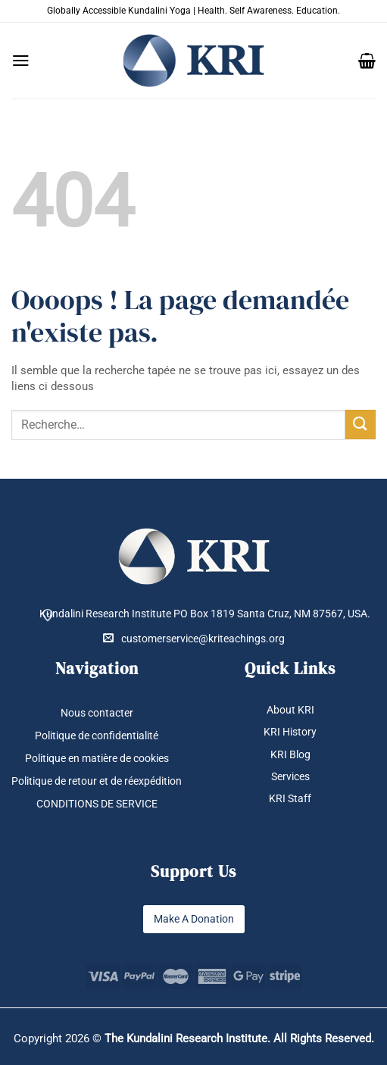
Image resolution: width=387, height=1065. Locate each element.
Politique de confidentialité (96, 735)
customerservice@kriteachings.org (194, 638)
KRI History (290, 732)
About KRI (290, 710)
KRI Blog (290, 754)
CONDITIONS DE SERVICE (97, 804)
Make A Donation (194, 920)
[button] (20, 61)
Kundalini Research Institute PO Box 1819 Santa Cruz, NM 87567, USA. (204, 613)
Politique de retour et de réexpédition (96, 781)
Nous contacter (97, 713)
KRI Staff (290, 798)
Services (290, 776)
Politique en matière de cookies (97, 758)
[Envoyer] (360, 424)
